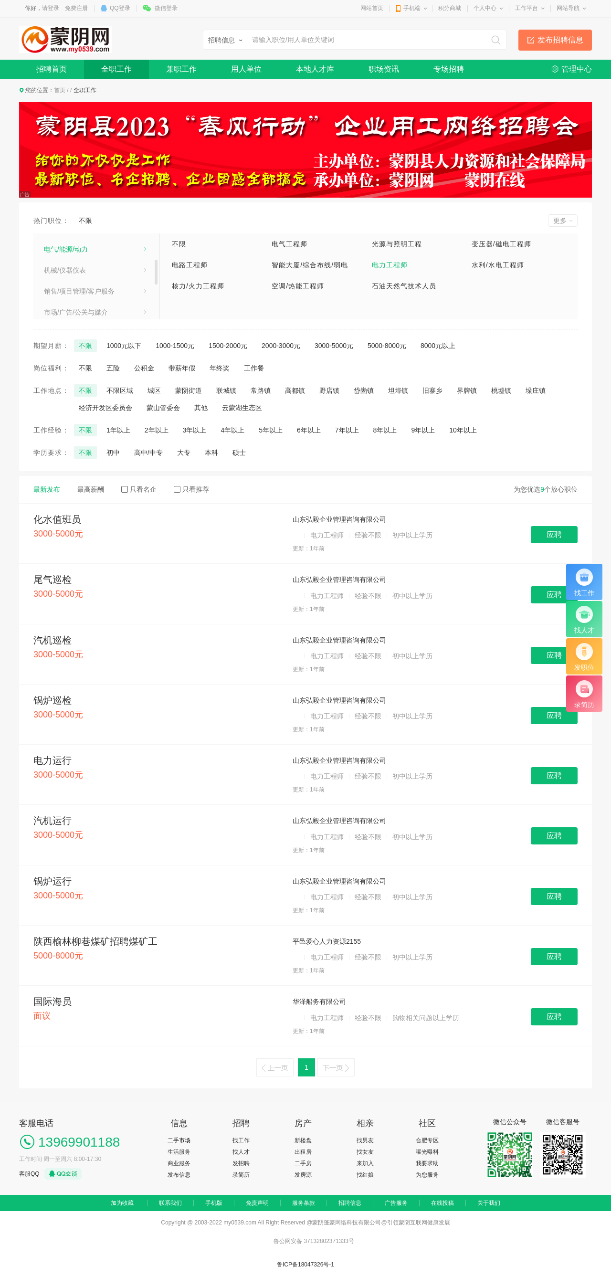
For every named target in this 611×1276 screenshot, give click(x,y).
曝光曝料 (427, 1152)
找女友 (365, 1152)
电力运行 (52, 760)
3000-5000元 (334, 345)
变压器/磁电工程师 (501, 244)
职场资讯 (384, 69)
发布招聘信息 (560, 40)
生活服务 (179, 1152)
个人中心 (485, 8)
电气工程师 (289, 244)
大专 (183, 452)
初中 (113, 452)
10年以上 (463, 430)
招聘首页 (51, 69)
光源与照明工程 (397, 244)
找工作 (241, 1140)
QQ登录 (120, 8)
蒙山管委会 (163, 407)
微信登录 (166, 8)
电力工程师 (390, 265)
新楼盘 (303, 1140)
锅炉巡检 (52, 700)
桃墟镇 (501, 390)
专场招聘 (448, 69)
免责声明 (257, 1203)
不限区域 (119, 390)
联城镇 (226, 390)
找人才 (241, 1152)
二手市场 (179, 1140)
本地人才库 (315, 69)
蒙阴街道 (188, 390)
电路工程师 (190, 265)
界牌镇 (467, 390)
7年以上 (347, 430)
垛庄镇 (536, 390)
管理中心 (576, 69)
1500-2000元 (228, 345)
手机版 (213, 1203)
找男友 (365, 1140)
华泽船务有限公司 (319, 1001)
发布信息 (179, 1174)
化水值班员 (57, 519)
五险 (113, 368)
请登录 (50, 8)
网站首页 (371, 8)
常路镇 (261, 390)
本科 (211, 452)
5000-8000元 (387, 345)
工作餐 (254, 368)
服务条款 (303, 1203)
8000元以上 (438, 345)
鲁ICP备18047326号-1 (305, 1264)
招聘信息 (349, 1203)
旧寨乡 (432, 390)
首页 (59, 90)
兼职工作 (181, 69)
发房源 (303, 1174)
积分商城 (449, 8)
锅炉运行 (52, 881)
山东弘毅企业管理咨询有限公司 (339, 519)
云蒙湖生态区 (242, 407)
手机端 (412, 8)
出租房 (303, 1152)
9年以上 (423, 430)
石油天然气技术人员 (404, 286)
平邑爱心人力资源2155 (327, 941)
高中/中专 (148, 452)
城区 (154, 390)
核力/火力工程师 (198, 286)
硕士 (239, 452)
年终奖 (220, 368)
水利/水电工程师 (498, 265)
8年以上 (385, 430)
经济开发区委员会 (105, 407)
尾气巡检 (52, 579)
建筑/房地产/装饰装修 (76, 242)
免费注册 (76, 8)
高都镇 (295, 390)
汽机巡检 (52, 640)
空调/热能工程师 (298, 286)
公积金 (144, 368)
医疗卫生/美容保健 (71, 263)
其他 (201, 407)
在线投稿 (442, 1203)
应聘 (554, 534)
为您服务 (427, 1174)
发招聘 (241, 1163)
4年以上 (232, 430)
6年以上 (309, 430)
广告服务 (396, 1203)
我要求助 (427, 1163)
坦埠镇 (398, 390)
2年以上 (157, 430)
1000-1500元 (175, 345)
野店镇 (329, 390)
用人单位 (246, 69)
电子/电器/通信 (66, 284)
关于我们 (488, 1203)
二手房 (303, 1163)
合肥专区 (427, 1140)
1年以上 (118, 430)
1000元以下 (123, 345)
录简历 (241, 1174)
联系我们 (170, 1203)
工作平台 (526, 8)
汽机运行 (52, 820)
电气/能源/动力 (66, 305)
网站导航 (568, 8)
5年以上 (271, 430)
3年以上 (195, 430)
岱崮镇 (364, 390)
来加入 (365, 1163)
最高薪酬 (90, 489)
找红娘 (365, 1174)
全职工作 (116, 69)
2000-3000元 (281, 345)
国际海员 (52, 1001)
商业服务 (179, 1163)
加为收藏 (122, 1203)
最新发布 (46, 489)
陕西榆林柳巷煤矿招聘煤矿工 (95, 941)
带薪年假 (182, 368)
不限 (85, 220)
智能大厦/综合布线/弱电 (310, 265)
